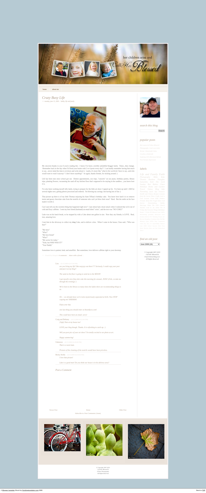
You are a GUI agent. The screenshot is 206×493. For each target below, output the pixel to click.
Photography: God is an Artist (150, 148)
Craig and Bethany (62, 319)
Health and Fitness (146, 194)
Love (163, 214)
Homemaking (152, 203)
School (149, 226)
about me (55, 89)
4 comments (63, 255)
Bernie (147, 217)
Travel (142, 189)
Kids (163, 177)
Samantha (144, 182)
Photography (145, 177)
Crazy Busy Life (53, 98)
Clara (162, 184)
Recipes (156, 194)
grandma (150, 214)
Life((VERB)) (155, 223)
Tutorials (154, 226)
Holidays (143, 187)
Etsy (145, 223)
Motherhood (161, 228)
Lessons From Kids (151, 198)
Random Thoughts (157, 179)
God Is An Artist (152, 208)
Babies (155, 184)
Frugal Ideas (157, 201)
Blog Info (160, 189)
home (45, 89)
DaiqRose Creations (151, 219)
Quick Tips (153, 192)
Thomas (143, 179)
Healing (155, 217)
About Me (149, 201)
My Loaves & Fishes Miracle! (150, 145)
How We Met (161, 219)
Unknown (59, 342)
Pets (156, 221)
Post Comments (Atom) (92, 413)
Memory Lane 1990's (158, 212)
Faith (162, 174)
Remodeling (143, 214)
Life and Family (69, 101)
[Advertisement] (103, 23)
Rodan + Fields (144, 212)
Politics (162, 198)
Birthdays (161, 210)
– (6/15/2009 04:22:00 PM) (79, 319)
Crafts (157, 196)
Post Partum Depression (148, 160)
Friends (142, 201)
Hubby (62, 101)
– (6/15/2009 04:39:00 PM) (75, 355)
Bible (155, 177)
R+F (151, 217)
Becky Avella (60, 355)
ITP (151, 212)
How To (149, 223)
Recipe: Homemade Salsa (148, 151)
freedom (142, 217)
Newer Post (53, 410)
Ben (149, 184)
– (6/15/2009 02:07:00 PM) (68, 264)
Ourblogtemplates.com (30, 490)
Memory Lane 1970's (147, 221)
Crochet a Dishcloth (146, 154)
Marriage (143, 205)
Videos (150, 189)
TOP (203, 490)
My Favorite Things (151, 210)
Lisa (57, 264)
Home (88, 410)
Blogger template (8, 490)
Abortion (146, 228)
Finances (162, 192)
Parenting (144, 191)
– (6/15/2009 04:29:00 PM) (72, 342)
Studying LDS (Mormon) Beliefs (150, 157)
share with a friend (75, 255)
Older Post (122, 410)
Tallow (141, 230)
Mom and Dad (153, 228)
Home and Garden (156, 187)
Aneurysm (158, 214)
